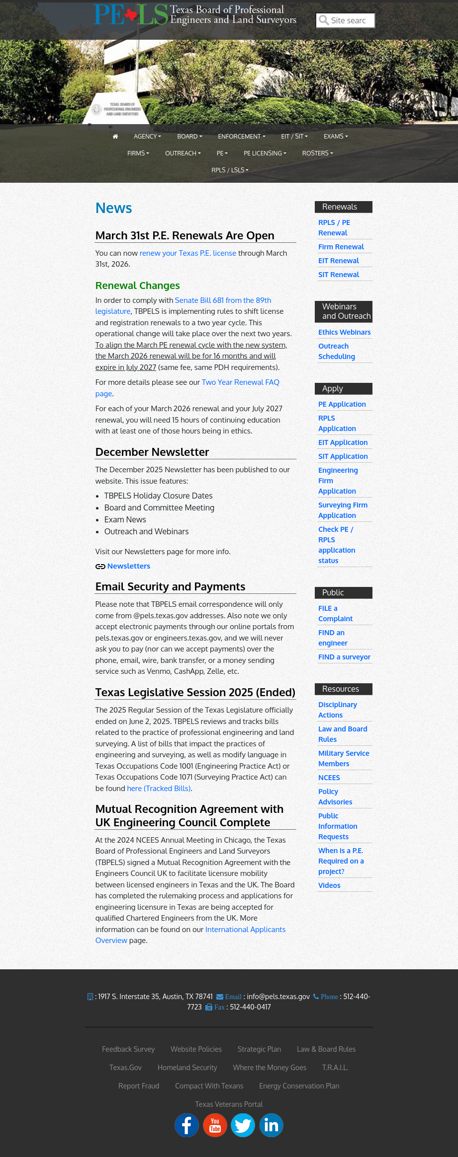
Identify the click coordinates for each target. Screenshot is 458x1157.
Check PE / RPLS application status (336, 545)
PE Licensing (263, 153)
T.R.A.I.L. (335, 1067)
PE (220, 153)
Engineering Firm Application (338, 480)
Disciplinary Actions (337, 709)
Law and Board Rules (342, 733)
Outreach (180, 153)
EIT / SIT (292, 136)
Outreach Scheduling (336, 351)
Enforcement (239, 136)
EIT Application (342, 442)
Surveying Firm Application (342, 510)
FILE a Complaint (335, 613)
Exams (333, 136)
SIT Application (343, 456)
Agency (145, 136)
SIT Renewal (338, 274)
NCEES (329, 777)
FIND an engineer (333, 637)
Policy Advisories (335, 796)
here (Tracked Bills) (159, 788)
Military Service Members (343, 758)
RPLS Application (337, 423)
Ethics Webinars (344, 332)
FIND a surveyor (344, 656)
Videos (329, 885)
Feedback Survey (128, 1049)
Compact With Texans (209, 1086)
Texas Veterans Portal (229, 1104)
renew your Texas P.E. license (188, 253)
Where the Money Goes (270, 1067)
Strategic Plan (259, 1049)
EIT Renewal (338, 260)
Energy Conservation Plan (299, 1086)
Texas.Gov (125, 1067)
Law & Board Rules (326, 1049)
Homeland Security (187, 1067)
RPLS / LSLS (228, 170)
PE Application (342, 404)
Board (187, 136)
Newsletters (128, 566)
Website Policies (196, 1049)
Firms (136, 153)
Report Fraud (138, 1086)
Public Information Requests (338, 826)
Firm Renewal (341, 246)
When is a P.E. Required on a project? (341, 860)
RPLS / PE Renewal (334, 227)
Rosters (315, 153)
